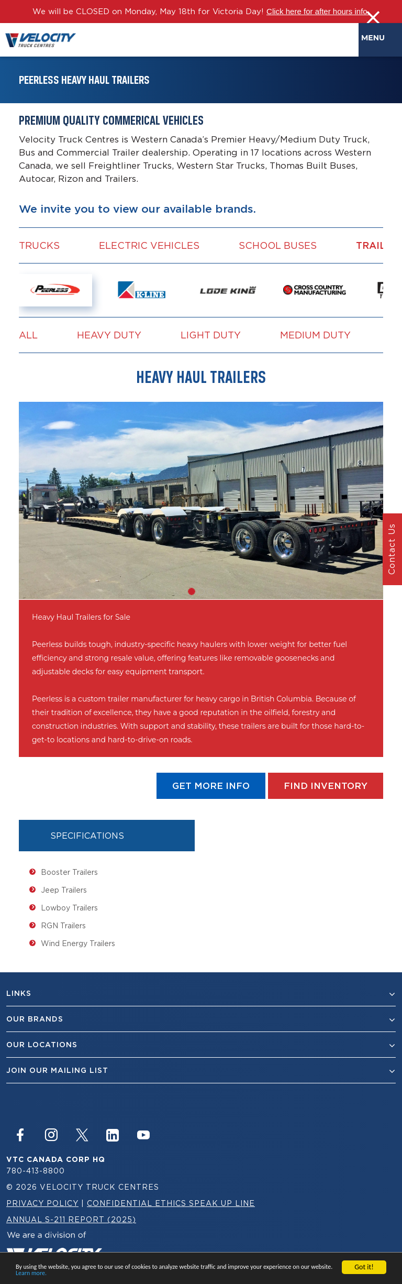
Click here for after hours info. (318, 11)
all (28, 335)
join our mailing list (201, 1070)
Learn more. (31, 1274)
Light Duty (211, 335)
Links (201, 993)
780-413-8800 (35, 1170)
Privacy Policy (42, 1203)
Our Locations (201, 1044)
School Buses (278, 245)
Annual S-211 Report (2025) (71, 1219)
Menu (375, 37)
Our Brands (201, 1019)
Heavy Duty (109, 335)
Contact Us (391, 549)
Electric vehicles (149, 245)
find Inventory (325, 786)
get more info (211, 786)
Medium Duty (315, 335)
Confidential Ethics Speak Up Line (171, 1203)
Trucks (39, 245)
